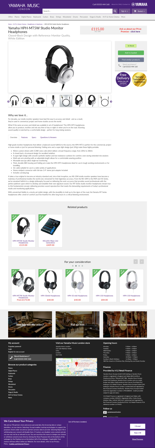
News (10, 398)
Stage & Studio (95, 17)
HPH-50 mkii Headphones (77, 296)
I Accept (138, 426)
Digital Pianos (26, 17)
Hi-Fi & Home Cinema (111, 17)
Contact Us (126, 4)
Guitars (45, 17)
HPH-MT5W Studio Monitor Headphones (23, 242)
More (123, 17)
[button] (124, 11)
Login (10, 349)
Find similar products (131, 59)
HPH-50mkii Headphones (50, 296)
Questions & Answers (48, 137)
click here (135, 31)
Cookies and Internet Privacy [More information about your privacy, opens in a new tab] (19, 444)
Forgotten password (14, 346)
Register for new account (16, 352)
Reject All (137, 433)
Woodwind (67, 17)
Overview (13, 137)
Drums (75, 17)
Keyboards (37, 17)
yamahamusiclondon (114, 412)
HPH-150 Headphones (104, 296)
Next (111, 101)
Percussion (84, 17)
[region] (77, 432)
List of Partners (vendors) (78, 422)
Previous (8, 101)
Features (24, 137)
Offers (10, 17)
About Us (115, 4)
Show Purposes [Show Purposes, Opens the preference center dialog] (137, 439)
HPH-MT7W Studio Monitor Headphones (23, 297)
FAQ (120, 4)
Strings (58, 17)
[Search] (77, 11)
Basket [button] (139, 11)
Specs (34, 137)
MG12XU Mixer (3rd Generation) (50, 242)
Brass (52, 17)
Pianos (17, 17)
